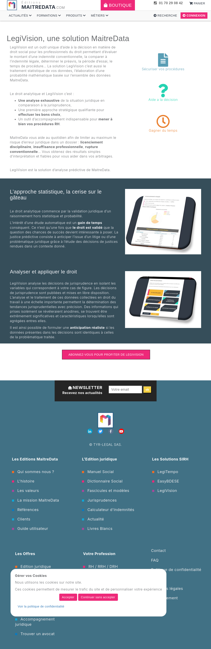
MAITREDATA (38, 7)
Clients (21, 519)
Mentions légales (167, 588)
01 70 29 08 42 (168, 3)
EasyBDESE (165, 481)
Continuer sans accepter (98, 597)
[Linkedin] (90, 431)
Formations (49, 15)
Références (25, 509)
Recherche (165, 15)
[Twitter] (101, 431)
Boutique (118, 5)
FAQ (155, 560)
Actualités (20, 15)
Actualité (93, 519)
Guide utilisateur (30, 528)
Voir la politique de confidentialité (41, 606)
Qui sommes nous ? (33, 472)
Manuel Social (98, 472)
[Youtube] (121, 431)
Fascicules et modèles (105, 490)
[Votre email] (125, 389)
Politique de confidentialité (176, 569)
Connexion (194, 15)
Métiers (99, 15)
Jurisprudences (99, 500)
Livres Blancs (97, 528)
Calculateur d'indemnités (108, 509)
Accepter (68, 597)
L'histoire (23, 481)
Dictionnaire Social (102, 481)
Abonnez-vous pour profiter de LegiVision (106, 354)
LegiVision (164, 490)
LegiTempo (165, 472)
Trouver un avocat (35, 634)
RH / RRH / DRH (100, 566)
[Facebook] (111, 431)
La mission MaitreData (35, 500)
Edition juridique (33, 566)
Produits (76, 15)
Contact (158, 550)
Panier (197, 3)
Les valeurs (25, 490)
